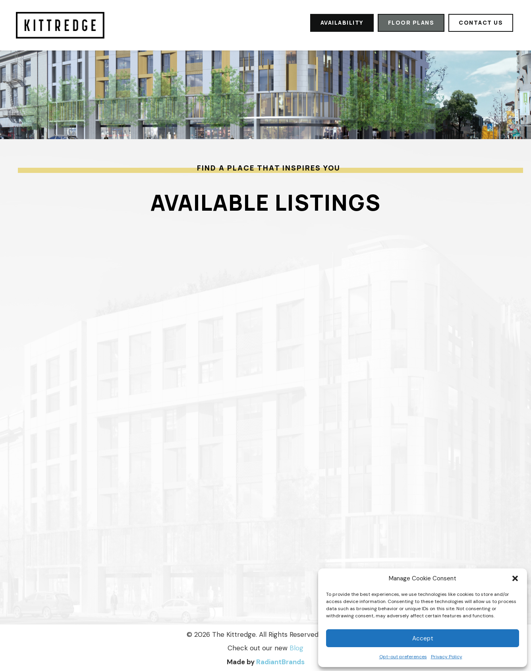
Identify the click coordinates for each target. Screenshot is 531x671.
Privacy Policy (446, 657)
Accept (422, 638)
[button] (515, 578)
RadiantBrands (280, 661)
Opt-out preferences (403, 657)
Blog (296, 648)
